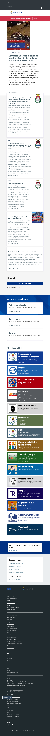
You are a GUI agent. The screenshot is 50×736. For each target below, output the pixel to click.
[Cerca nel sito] (41, 12)
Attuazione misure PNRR (13, 716)
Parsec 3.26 (15, 731)
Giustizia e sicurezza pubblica (13, 635)
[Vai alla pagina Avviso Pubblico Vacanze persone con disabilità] (13, 268)
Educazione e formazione (13, 633)
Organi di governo (11, 596)
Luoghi (8, 668)
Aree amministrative (12, 598)
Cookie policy (10, 710)
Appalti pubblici (10, 624)
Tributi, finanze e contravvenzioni (14, 643)
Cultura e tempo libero (12, 630)
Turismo (9, 646)
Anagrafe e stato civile (12, 622)
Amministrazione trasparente (13, 4)
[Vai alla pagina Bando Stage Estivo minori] (12, 208)
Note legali (9, 712)
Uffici (8, 601)
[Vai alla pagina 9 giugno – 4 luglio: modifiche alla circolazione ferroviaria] (12, 243)
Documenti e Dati (11, 609)
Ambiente (9, 619)
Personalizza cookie (7, 697)
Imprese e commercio (12, 637)
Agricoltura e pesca (11, 617)
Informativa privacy (11, 708)
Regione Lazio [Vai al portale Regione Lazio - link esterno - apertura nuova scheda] (10, 2)
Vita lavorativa (10, 648)
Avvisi (8, 660)
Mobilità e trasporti (11, 639)
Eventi (8, 670)
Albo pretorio (9, 6)
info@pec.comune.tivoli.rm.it (16, 690)
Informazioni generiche (12, 672)
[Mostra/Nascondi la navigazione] (1, 13)
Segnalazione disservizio (12, 699)
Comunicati (9, 658)
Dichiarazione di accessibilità (13, 714)
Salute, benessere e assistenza (14, 641)
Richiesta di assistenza (12, 701)
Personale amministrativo (13, 607)
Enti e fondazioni (11, 603)
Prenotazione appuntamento (13, 697)
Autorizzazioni (10, 626)
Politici (8, 605)
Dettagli (35, 18)
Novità (8, 656)
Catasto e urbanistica (12, 628)
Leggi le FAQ (10, 695)
